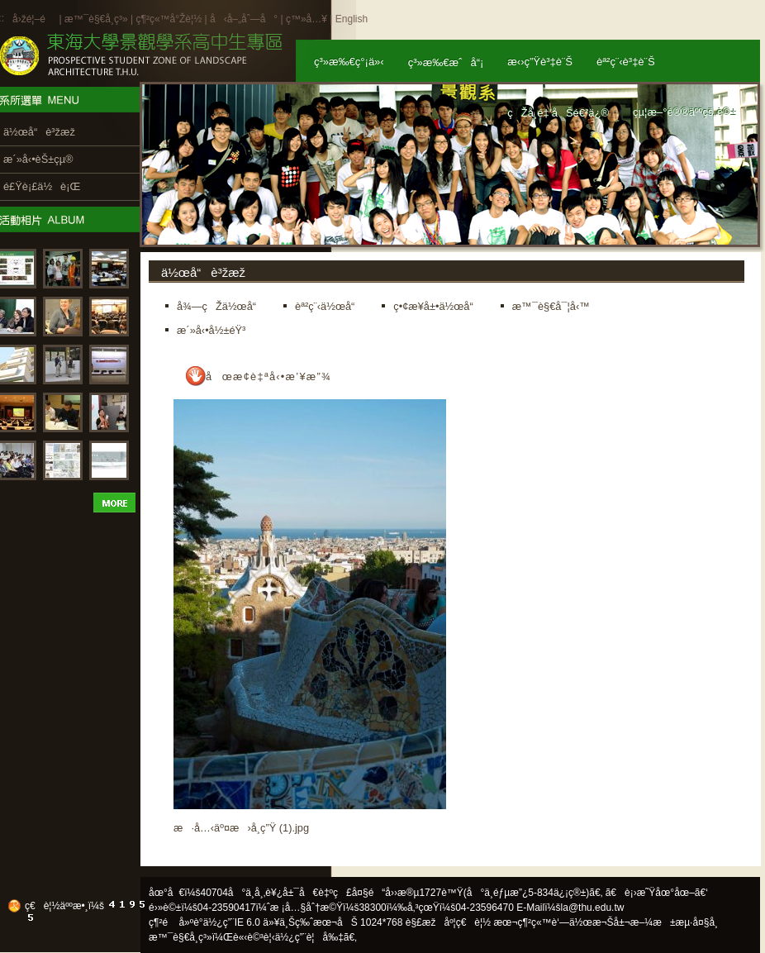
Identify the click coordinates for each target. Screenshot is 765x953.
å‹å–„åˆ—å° (244, 19)
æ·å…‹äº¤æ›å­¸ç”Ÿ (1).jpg (241, 828)
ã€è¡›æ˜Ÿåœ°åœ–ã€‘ (657, 892)
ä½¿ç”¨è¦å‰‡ (309, 937)
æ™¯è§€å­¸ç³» (97, 19)
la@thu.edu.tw (593, 907)
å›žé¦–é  (34, 19)
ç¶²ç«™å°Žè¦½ (168, 19)
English (351, 19)
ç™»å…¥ (306, 19)
